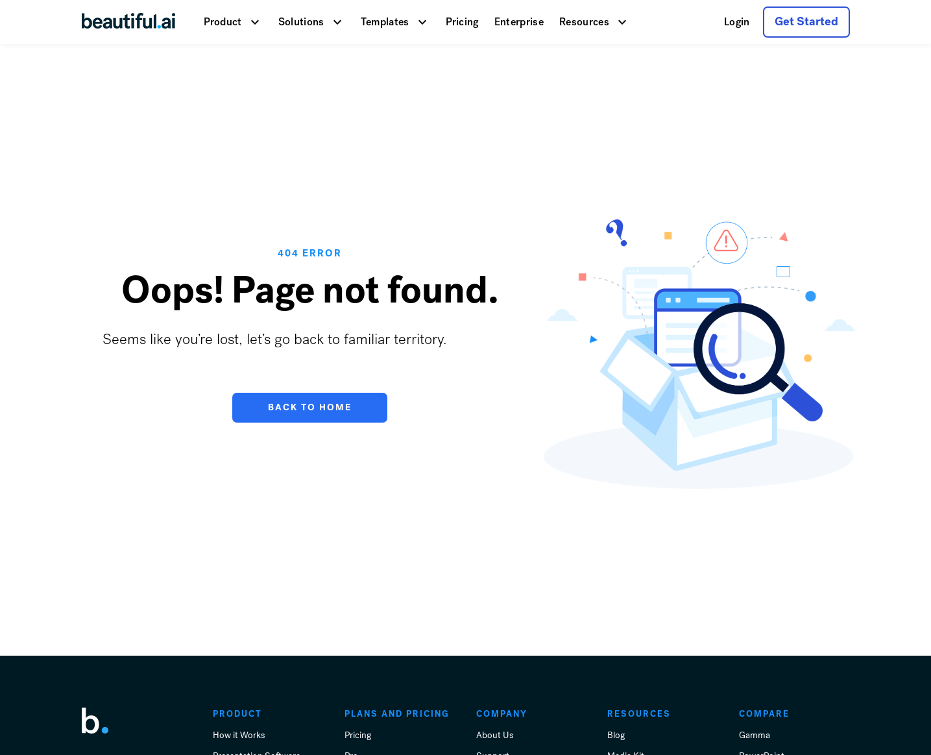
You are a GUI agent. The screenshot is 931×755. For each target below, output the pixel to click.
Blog (616, 735)
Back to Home (310, 407)
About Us (494, 735)
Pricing (462, 22)
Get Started (806, 21)
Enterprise (519, 22)
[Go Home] (128, 22)
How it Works (239, 735)
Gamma (754, 735)
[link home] (95, 721)
